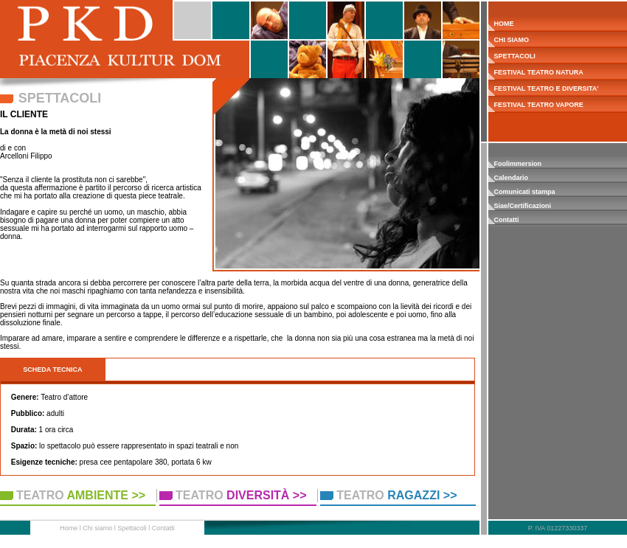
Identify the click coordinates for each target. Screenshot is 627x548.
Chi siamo (97, 528)
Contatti (506, 219)
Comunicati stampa (524, 191)
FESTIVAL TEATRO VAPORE (535, 104)
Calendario (511, 177)
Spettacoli (132, 528)
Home (68, 528)
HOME (501, 23)
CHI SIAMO (508, 40)
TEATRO (80, 495)
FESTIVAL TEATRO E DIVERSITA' (543, 88)
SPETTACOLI (512, 56)
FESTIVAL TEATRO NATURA (535, 72)
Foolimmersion (518, 163)
